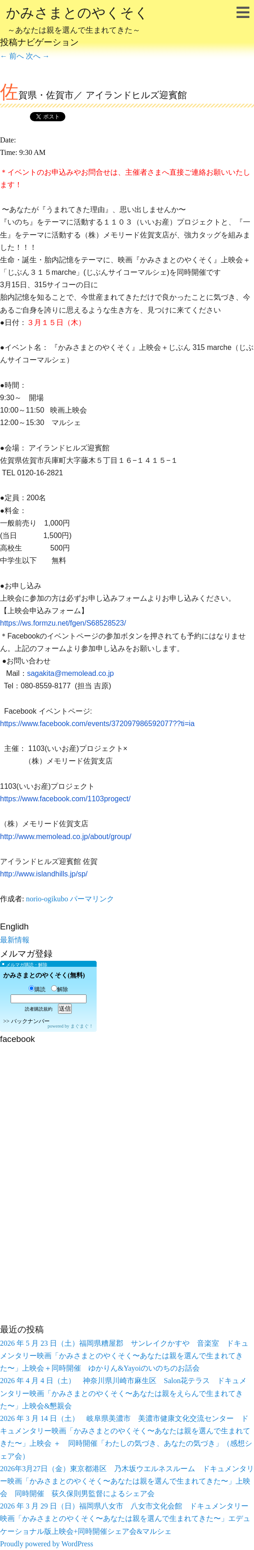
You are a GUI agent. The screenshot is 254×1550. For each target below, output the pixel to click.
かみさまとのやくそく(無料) (44, 975)
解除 (59, 989)
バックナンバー (30, 1021)
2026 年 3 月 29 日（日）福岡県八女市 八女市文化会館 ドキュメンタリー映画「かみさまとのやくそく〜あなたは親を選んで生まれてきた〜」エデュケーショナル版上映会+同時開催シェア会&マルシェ (125, 1518)
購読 (37, 989)
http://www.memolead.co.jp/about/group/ (66, 836)
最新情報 (14, 940)
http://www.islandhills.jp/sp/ (43, 874)
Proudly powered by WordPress (46, 1544)
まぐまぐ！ (81, 1026)
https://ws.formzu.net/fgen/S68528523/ (63, 623)
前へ (12, 56)
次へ (38, 56)
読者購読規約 (38, 1009)
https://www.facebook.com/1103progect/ (65, 799)
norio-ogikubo (47, 899)
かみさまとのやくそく (77, 21)
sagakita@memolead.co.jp (70, 673)
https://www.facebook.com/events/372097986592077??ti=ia (97, 724)
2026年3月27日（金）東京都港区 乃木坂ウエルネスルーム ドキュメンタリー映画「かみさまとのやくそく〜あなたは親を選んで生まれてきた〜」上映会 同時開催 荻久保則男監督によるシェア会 (127, 1481)
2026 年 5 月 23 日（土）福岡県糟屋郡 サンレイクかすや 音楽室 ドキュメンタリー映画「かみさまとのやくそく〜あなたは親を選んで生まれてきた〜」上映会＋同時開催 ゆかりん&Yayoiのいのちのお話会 (124, 1355)
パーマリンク (92, 899)
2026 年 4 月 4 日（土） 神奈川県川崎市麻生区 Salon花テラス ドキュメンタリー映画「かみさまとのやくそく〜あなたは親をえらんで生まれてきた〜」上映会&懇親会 (123, 1393)
